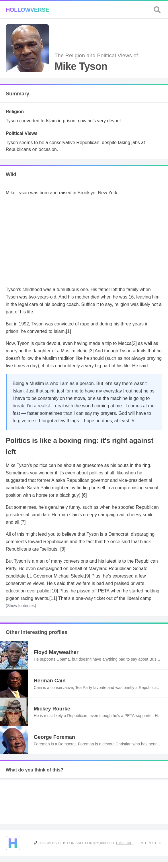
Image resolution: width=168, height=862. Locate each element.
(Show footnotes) (21, 605)
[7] (23, 522)
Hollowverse (27, 10)
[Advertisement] (84, 241)
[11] (53, 598)
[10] (54, 590)
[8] (62, 549)
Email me (124, 843)
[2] (134, 343)
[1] (68, 331)
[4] (43, 365)
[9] (87, 576)
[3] (91, 350)
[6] (84, 495)
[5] (133, 420)
